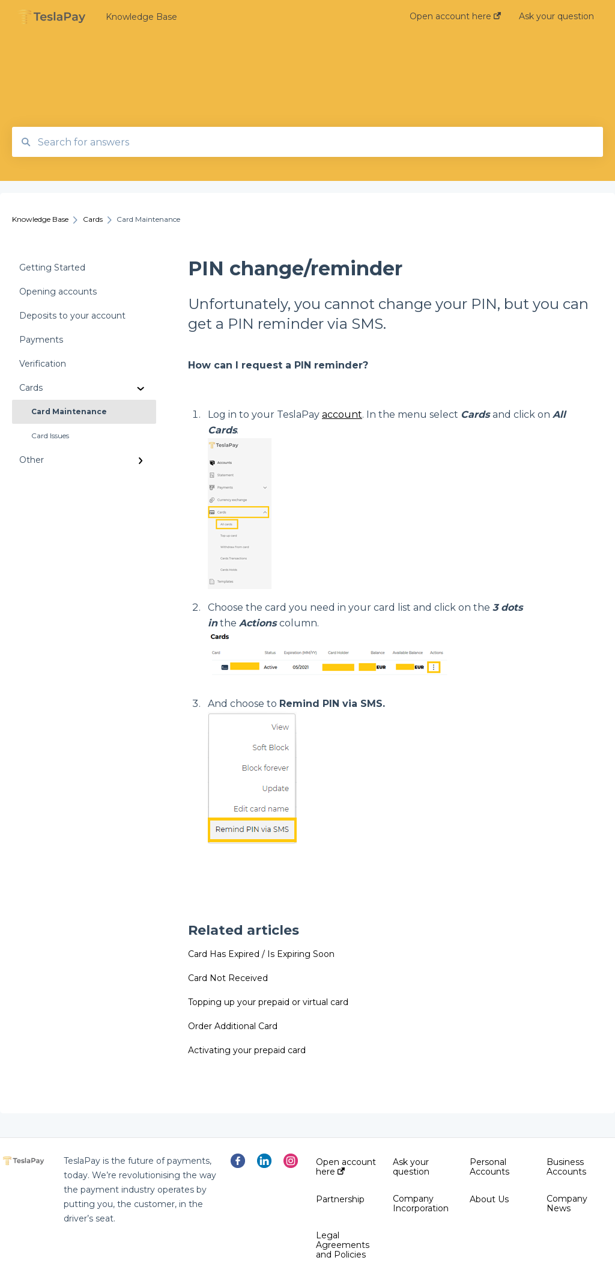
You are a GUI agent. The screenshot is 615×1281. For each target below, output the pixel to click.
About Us (489, 1199)
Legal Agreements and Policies (342, 1245)
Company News (567, 1203)
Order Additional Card (232, 1026)
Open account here (346, 1166)
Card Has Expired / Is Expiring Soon (261, 954)
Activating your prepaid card (247, 1050)
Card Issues (50, 435)
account (342, 414)
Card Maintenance (69, 411)
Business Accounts (566, 1166)
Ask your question (411, 1166)
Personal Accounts (489, 1166)
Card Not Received (228, 978)
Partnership (340, 1199)
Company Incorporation (421, 1203)
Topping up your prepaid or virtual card (268, 1002)
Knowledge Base (141, 16)
